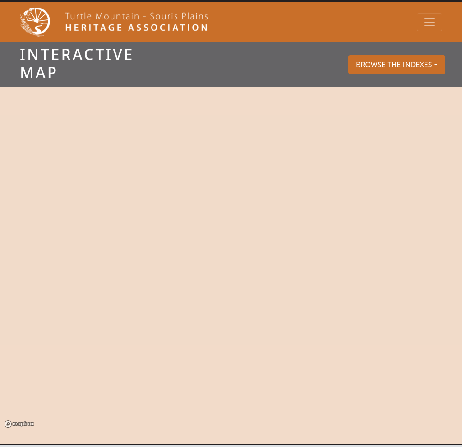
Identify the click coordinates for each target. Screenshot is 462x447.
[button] (396, 64)
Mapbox (19, 423)
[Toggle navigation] (429, 22)
